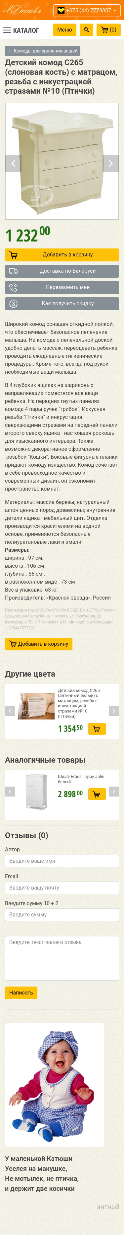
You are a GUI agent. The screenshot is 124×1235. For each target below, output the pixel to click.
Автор (12, 849)
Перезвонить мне (49, 287)
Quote (50, 932)
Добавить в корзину (51, 255)
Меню (64, 30)
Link (67, 932)
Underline (26, 932)
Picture (76, 932)
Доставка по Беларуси (52, 271)
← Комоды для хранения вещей (42, 50)
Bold (9, 932)
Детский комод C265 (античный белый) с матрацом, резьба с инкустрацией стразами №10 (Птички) (79, 703)
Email (11, 876)
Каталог (26, 30)
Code (59, 932)
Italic (18, 932)
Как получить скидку (51, 304)
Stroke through (35, 932)
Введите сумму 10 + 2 (31, 903)
